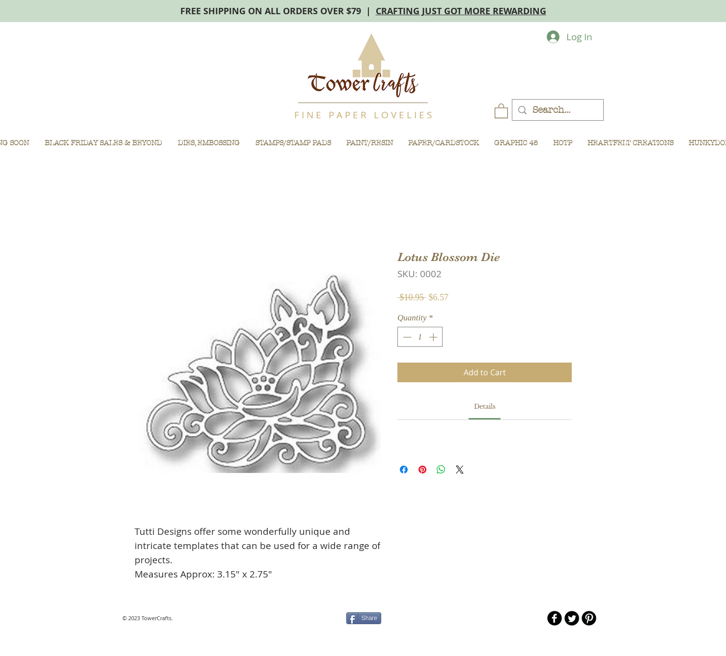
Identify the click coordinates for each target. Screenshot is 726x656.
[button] (501, 110)
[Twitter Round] (571, 618)
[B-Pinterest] (589, 618)
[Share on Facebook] (404, 469)
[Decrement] (406, 337)
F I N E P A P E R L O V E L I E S (363, 114)
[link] (485, 406)
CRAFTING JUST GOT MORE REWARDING (461, 11)
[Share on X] (460, 469)
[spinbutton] (420, 337)
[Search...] (557, 110)
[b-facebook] (554, 618)
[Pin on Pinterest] (422, 469)
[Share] (363, 618)
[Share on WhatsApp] (441, 469)
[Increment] (434, 337)
